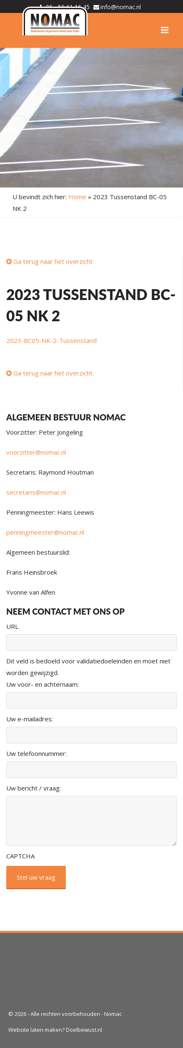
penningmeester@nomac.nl (45, 532)
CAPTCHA (20, 856)
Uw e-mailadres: (29, 719)
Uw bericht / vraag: (33, 788)
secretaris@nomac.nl (36, 492)
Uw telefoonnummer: (36, 753)
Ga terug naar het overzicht (49, 261)
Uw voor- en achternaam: (42, 684)
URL (12, 626)
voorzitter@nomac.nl (36, 452)
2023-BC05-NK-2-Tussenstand (51, 340)
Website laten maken (35, 1029)
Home (77, 197)
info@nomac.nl (120, 7)
